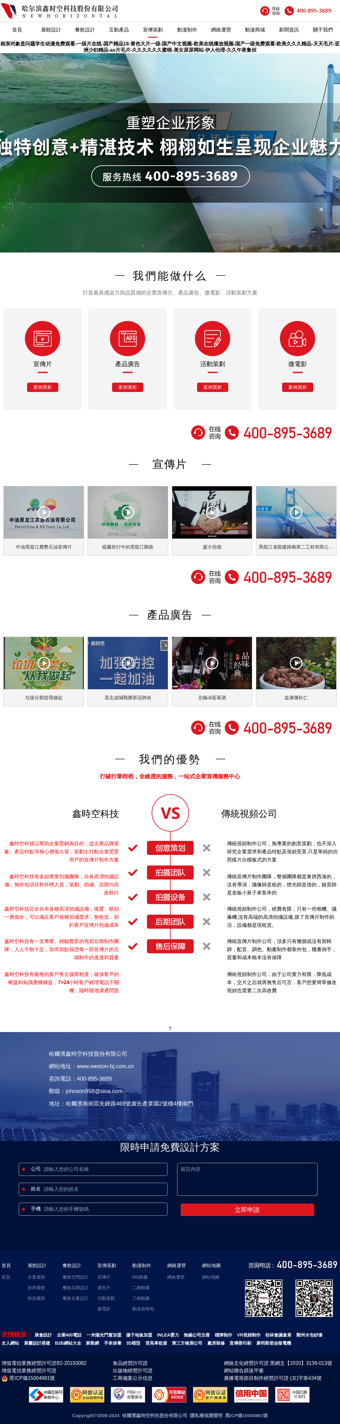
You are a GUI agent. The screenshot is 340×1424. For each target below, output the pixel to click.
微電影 (104, 1308)
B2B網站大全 (68, 1343)
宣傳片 (104, 1277)
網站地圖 (211, 1265)
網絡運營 (221, 29)
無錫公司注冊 (197, 1334)
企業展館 (36, 1277)
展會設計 (43, 1334)
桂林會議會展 (278, 1334)
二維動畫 (141, 1287)
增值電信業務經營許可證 (29, 1370)
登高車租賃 (156, 1343)
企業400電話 (69, 1334)
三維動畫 (141, 1298)
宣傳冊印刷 (240, 1343)
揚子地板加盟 (139, 1334)
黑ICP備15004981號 (28, 1378)
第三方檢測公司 (187, 1343)
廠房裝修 (216, 1343)
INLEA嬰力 (168, 1334)
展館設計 (51, 29)
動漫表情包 (143, 1308)
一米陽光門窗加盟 (104, 1334)
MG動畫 (140, 1277)
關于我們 (323, 29)
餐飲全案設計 (76, 1298)
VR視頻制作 (248, 1334)
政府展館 (36, 1287)
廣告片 (104, 1287)
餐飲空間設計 (76, 1277)
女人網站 (10, 1343)
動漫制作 (187, 29)
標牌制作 (223, 1334)
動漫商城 (255, 29)
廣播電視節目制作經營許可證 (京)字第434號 (273, 1378)
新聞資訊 (289, 29)
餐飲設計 (85, 29)
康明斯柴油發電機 (273, 1343)
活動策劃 (106, 1298)
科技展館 (36, 1298)
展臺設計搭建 (37, 1343)
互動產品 (119, 29)
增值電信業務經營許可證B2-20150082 (44, 1363)
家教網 (92, 1343)
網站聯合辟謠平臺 (244, 1370)
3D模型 (133, 1343)
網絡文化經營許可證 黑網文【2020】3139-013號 (278, 1363)
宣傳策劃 (153, 29)
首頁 (17, 29)
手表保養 (112, 1343)
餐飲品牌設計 (76, 1287)
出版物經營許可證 (133, 1370)
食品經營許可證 (130, 1363)
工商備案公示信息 (133, 1378)
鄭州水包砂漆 (309, 1334)
